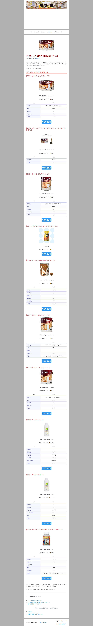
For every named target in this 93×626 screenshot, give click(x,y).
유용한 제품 (56, 32)
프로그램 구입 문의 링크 (61, 624)
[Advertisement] (46, 20)
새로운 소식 (36, 32)
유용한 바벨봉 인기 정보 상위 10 (35, 601)
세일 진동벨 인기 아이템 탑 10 (34, 604)
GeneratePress (43, 622)
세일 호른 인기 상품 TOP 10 (33, 613)
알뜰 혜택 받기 (46, 122)
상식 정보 (43, 32)
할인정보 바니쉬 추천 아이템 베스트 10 (35, 614)
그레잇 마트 (49, 32)
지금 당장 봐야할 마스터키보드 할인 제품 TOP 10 (38, 602)
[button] (62, 32)
